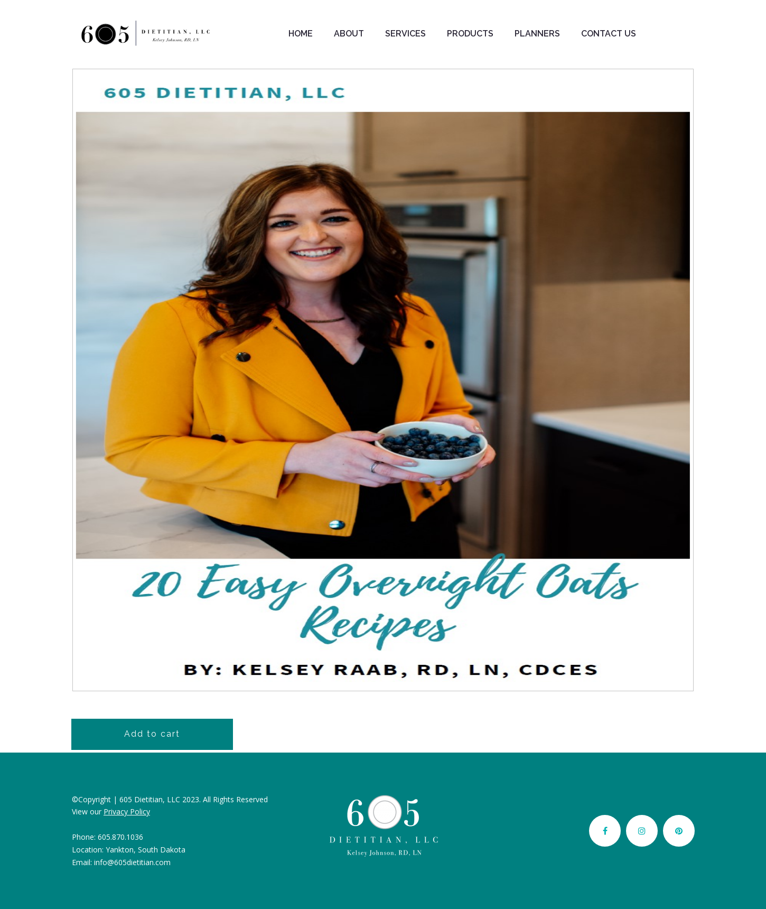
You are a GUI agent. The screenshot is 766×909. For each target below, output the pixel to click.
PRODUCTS (470, 34)
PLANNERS (537, 34)
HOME (300, 34)
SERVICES (405, 34)
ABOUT (349, 34)
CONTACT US (608, 34)
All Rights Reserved (235, 799)
